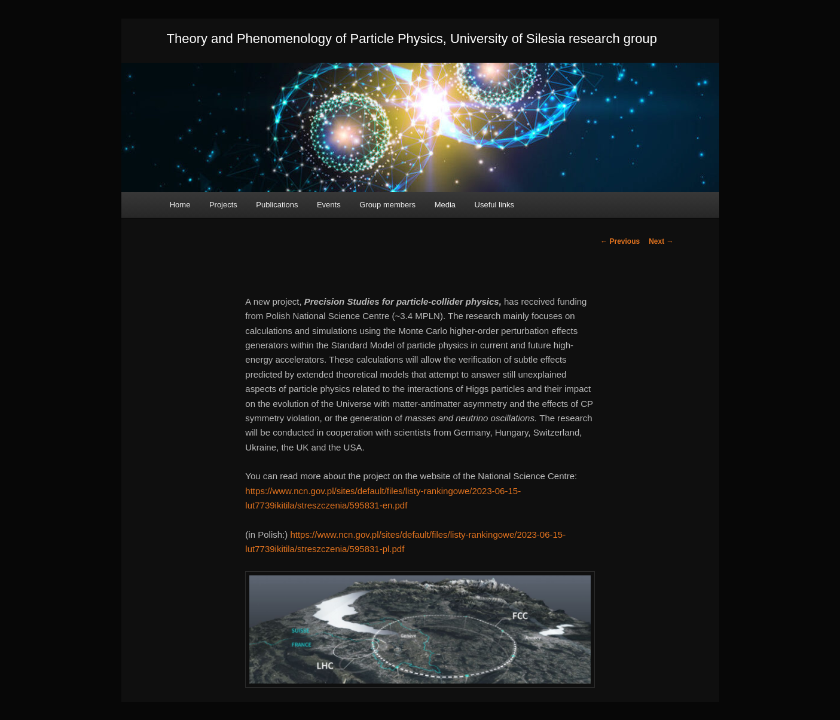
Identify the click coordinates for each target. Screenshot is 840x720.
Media (445, 204)
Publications (277, 204)
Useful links (494, 204)
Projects (223, 204)
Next (661, 241)
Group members (387, 204)
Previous (620, 241)
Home (180, 204)
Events (329, 204)
